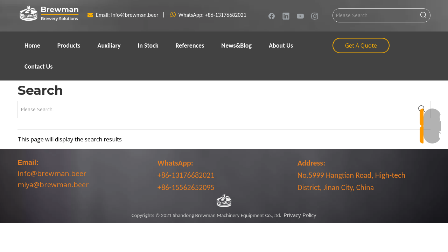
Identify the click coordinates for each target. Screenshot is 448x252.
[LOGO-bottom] (224, 201)
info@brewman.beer (135, 15)
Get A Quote (361, 45)
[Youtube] (300, 15)
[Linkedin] (286, 15)
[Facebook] (271, 15)
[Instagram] (314, 15)
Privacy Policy (300, 214)
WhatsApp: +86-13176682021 (212, 15)
